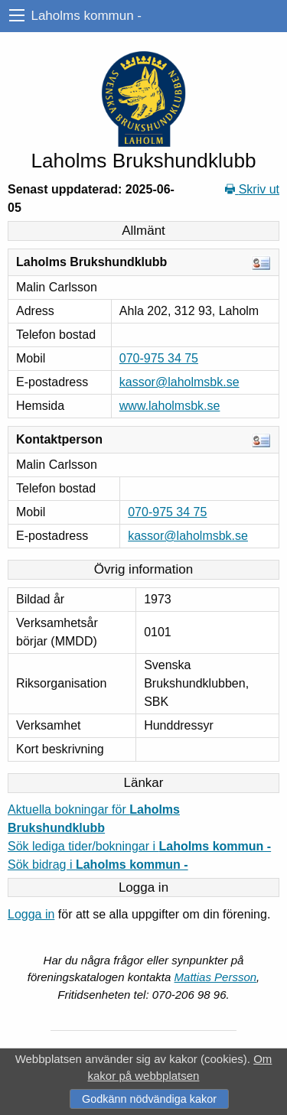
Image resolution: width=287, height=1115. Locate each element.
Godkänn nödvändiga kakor (149, 1099)
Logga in (31, 914)
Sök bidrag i (98, 864)
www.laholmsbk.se (169, 405)
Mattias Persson (215, 976)
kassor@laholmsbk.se (179, 381)
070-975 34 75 (158, 358)
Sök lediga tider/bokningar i (139, 846)
